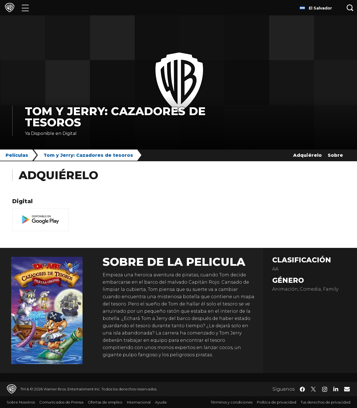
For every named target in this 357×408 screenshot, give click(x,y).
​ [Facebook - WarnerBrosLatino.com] (302, 389)
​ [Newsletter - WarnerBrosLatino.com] (347, 389)
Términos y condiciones (231, 402)
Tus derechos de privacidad (325, 402)
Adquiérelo (307, 155)
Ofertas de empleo (105, 402)
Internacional (139, 402)
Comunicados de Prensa (61, 402)
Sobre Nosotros (21, 402)
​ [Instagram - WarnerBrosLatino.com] (324, 389)
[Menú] (25, 7)
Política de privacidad (276, 402)
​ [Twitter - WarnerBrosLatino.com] (313, 389)
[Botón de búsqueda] (350, 7)
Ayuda (161, 402)
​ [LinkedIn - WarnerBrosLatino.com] (335, 389)
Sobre (335, 155)
